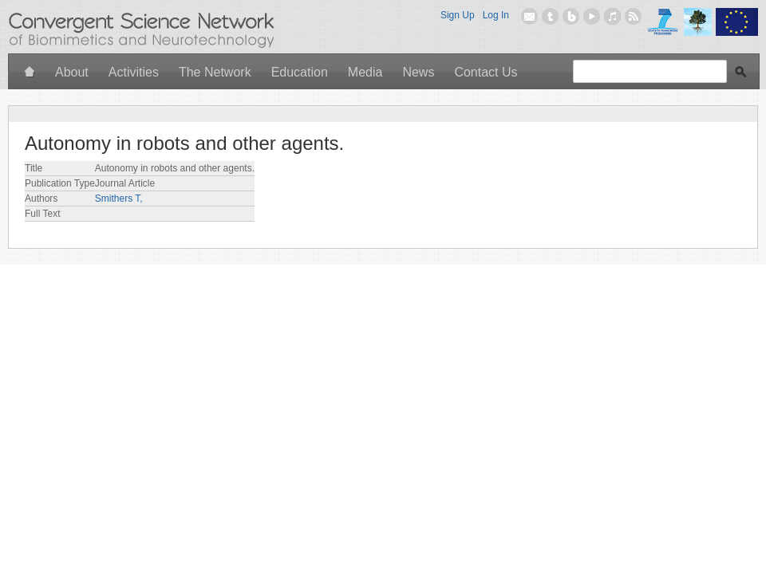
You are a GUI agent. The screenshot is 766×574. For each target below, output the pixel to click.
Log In (496, 15)
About (72, 72)
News (418, 72)
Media (365, 72)
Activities (134, 72)
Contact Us (485, 72)
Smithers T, (119, 198)
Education (299, 72)
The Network (215, 72)
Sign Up (457, 15)
